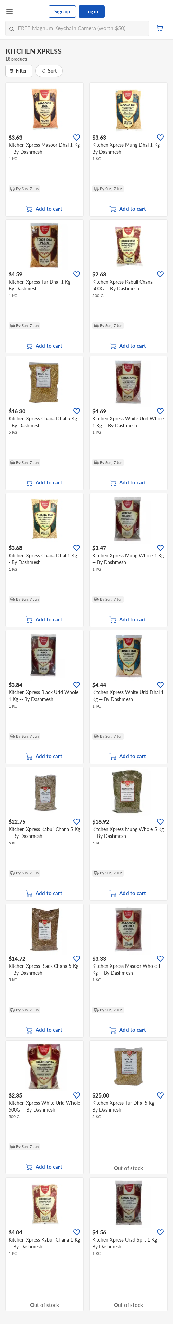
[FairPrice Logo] (31, 12)
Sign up (62, 11)
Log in (91, 11)
